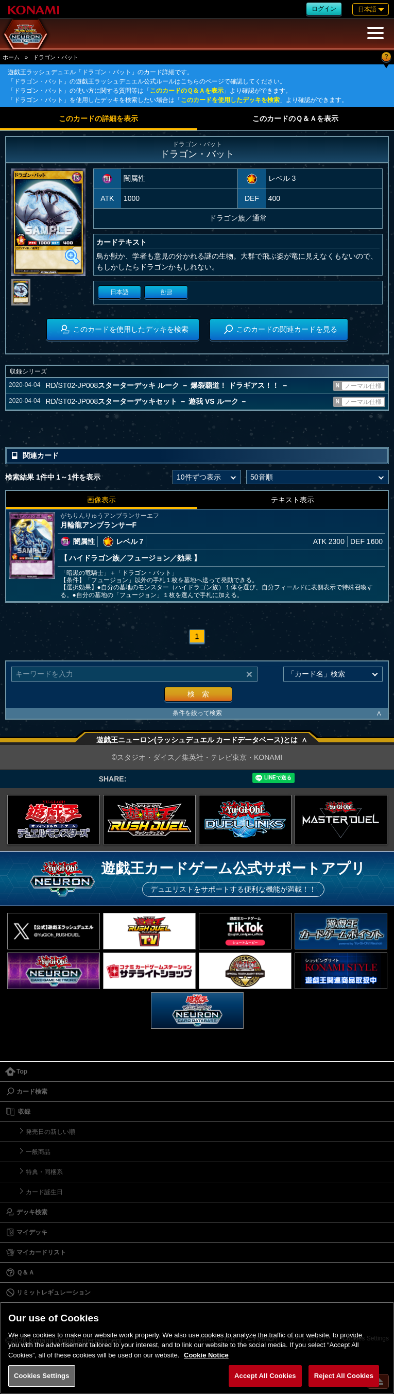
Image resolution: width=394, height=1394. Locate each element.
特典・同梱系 (44, 1172)
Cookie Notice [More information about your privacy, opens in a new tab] (206, 1355)
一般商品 (38, 1151)
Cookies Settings (42, 1376)
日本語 (119, 292)
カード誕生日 (44, 1192)
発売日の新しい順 (50, 1131)
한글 (166, 292)
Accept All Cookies (265, 1376)
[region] (197, 1348)
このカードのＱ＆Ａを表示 (187, 90)
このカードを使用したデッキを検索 (230, 100)
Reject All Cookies (343, 1376)
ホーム (11, 57)
